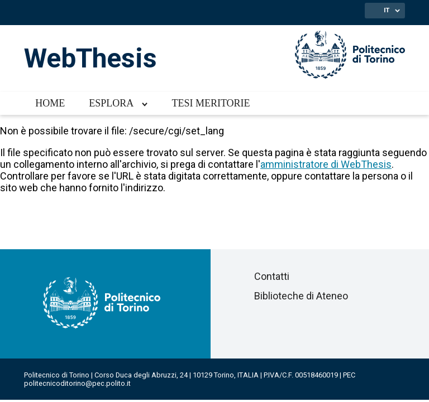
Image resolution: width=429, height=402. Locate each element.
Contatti (271, 276)
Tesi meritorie (210, 103)
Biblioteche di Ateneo (301, 296)
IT (386, 10)
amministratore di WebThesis (326, 164)
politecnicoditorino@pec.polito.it (77, 383)
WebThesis (90, 58)
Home (50, 103)
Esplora (111, 103)
